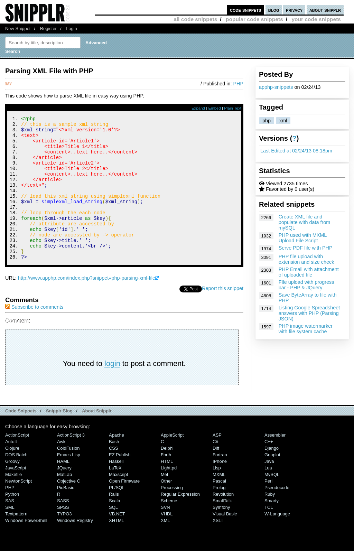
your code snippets (316, 19)
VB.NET (117, 540)
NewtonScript (18, 508)
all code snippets (195, 19)
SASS (63, 527)
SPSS (63, 534)
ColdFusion (68, 475)
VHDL (167, 540)
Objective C (68, 508)
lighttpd (169, 494)
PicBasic (65, 514)
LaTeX (115, 494)
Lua (268, 494)
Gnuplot (272, 481)
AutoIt (11, 468)
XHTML (116, 547)
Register (48, 28)
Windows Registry (75, 547)
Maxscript (118, 501)
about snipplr (325, 10)
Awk (61, 468)
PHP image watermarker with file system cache (306, 328)
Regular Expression (180, 521)
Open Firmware (124, 508)
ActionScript (17, 462)
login (112, 390)
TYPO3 (64, 540)
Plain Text (232, 108)
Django (271, 475)
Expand (198, 108)
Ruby (269, 521)
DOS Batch (16, 481)
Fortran (220, 481)
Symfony (221, 534)
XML (165, 547)
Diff (216, 475)
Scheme (169, 527)
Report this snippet (222, 315)
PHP (238, 83)
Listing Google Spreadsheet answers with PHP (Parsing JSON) (309, 313)
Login (71, 28)
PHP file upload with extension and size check (306, 259)
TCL (268, 534)
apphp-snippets (276, 87)
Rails (114, 521)
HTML (167, 488)
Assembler (275, 462)
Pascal (219, 508)
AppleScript (172, 462)
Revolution (223, 521)
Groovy (12, 488)
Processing (172, 514)
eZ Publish (120, 481)
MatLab (64, 501)
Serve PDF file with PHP (306, 248)
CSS (113, 475)
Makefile (13, 501)
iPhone (220, 488)
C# (215, 468)
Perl (268, 508)
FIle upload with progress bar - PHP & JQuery (306, 284)
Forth (166, 481)
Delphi (167, 475)
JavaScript (15, 494)
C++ (268, 468)
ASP (217, 462)
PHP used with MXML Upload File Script (303, 237)
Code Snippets (21, 437)
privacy (294, 10)
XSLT (218, 547)
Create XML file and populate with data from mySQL (304, 222)
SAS (9, 527)
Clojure (12, 475)
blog (273, 10)
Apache (116, 462)
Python (12, 521)
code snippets (245, 10)
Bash (114, 468)
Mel (164, 501)
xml (283, 120)
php (266, 120)
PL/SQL (116, 514)
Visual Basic (225, 540)
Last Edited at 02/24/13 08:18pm (296, 150)
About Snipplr (97, 437)
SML (10, 534)
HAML (63, 488)
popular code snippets (254, 19)
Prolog (219, 514)
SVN (165, 534)
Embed (214, 108)
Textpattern (16, 540)
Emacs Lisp (68, 481)
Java (269, 488)
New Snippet (17, 28)
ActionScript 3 (71, 462)
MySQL (271, 501)
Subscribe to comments (34, 334)
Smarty (271, 527)
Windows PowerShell (26, 547)
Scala (114, 527)
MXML (219, 501)
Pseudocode (276, 514)
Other (166, 508)
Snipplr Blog (59, 437)
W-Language (277, 540)
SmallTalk (222, 527)
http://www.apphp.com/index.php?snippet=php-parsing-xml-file (86, 305)
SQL (113, 534)
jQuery (64, 494)
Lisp (217, 494)
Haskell (116, 488)
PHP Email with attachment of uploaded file (309, 272)
